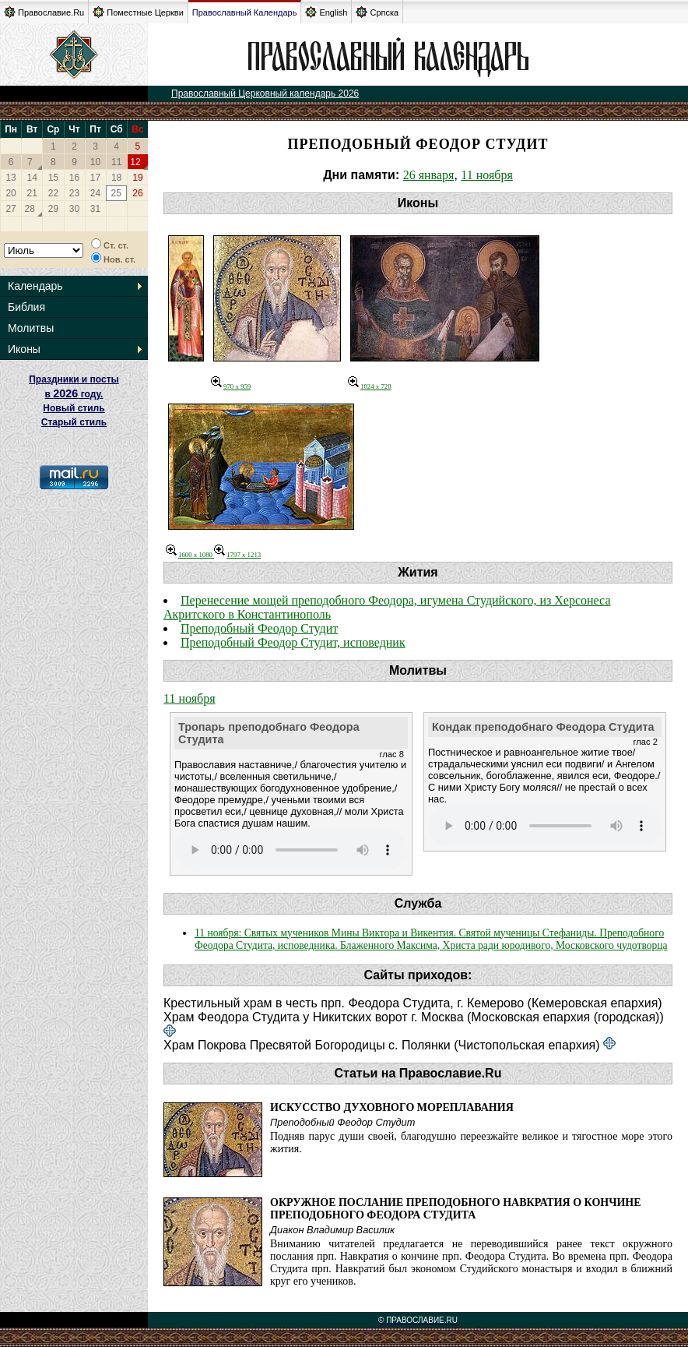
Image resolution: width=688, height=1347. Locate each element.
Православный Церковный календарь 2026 (265, 93)
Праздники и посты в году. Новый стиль (74, 394)
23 (74, 193)
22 (53, 193)
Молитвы (31, 328)
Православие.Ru (44, 12)
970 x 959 (231, 386)
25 (116, 193)
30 (74, 208)
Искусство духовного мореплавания (392, 1107)
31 (95, 208)
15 (53, 177)
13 (10, 177)
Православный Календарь (244, 12)
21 (32, 193)
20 (10, 193)
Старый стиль (74, 422)
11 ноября (487, 175)
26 (137, 193)
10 (95, 162)
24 (95, 193)
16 (74, 177)
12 (135, 162)
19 (137, 177)
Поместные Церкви (138, 12)
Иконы (24, 349)
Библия (26, 307)
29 (53, 208)
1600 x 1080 (190, 555)
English (326, 12)
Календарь (35, 286)
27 (10, 208)
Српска (377, 12)
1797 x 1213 (237, 555)
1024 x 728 (369, 386)
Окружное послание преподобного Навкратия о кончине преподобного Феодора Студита (455, 1209)
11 (116, 162)
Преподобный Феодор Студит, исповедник (293, 642)
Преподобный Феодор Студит (259, 628)
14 (32, 177)
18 (116, 177)
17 (95, 177)
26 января (429, 175)
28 (30, 208)
